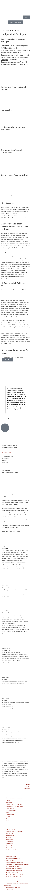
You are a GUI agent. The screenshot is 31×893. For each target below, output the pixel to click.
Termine (8, 821)
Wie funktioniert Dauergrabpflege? (14, 874)
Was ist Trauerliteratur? (12, 872)
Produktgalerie (9, 839)
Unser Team (9, 802)
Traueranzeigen (10, 889)
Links (7, 823)
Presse (8, 818)
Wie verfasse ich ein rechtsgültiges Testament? (18, 864)
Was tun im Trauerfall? (11, 827)
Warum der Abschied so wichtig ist (14, 831)
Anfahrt (8, 812)
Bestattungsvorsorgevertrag (13, 858)
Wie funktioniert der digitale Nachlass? (15, 876)
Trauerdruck (9, 845)
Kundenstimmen (10, 808)
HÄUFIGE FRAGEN (9, 860)
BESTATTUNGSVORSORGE (11, 854)
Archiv (9, 816)
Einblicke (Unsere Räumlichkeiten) (14, 804)
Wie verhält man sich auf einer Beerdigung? (17, 883)
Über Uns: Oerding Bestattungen (14, 798)
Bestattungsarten (10, 835)
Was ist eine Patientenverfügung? (14, 862)
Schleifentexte (9, 843)
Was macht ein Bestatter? (12, 879)
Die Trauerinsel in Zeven (12, 850)
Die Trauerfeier (9, 833)
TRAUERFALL (7, 825)
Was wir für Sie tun (10, 829)
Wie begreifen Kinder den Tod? (13, 866)
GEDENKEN (7, 885)
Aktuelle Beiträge (10, 814)
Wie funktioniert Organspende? (13, 868)
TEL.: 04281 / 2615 (6, 453)
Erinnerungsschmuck (11, 852)
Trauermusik (9, 848)
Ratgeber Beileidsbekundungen (14, 870)
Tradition (8, 800)
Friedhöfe (8, 837)
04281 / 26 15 (7, 360)
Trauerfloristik (9, 841)
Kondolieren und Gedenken (13, 887)
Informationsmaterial (11, 810)
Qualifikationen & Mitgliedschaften (14, 806)
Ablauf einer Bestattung (12, 881)
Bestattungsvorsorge (11, 856)
